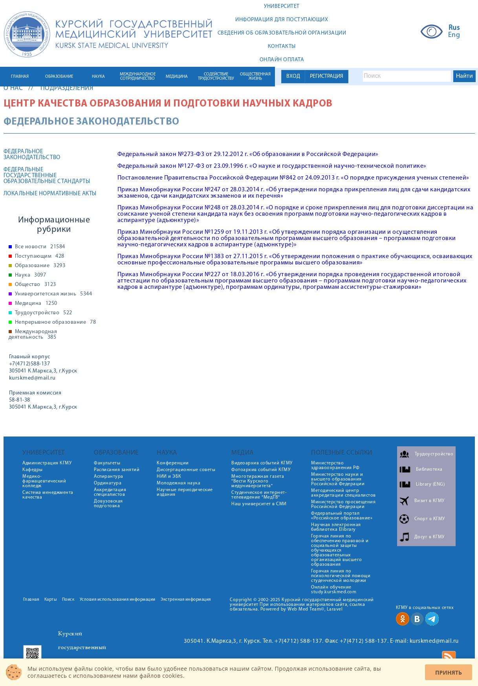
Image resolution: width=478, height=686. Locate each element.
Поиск (68, 600)
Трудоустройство (43, 313)
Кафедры (32, 470)
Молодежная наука (178, 483)
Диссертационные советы (186, 470)
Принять (448, 672)
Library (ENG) (430, 484)
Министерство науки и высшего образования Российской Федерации (337, 479)
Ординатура (107, 483)
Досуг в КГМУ (429, 537)
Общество (35, 285)
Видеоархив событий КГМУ (262, 463)
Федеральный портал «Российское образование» (341, 516)
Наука (30, 275)
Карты (50, 600)
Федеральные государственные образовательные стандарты (47, 176)
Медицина (36, 303)
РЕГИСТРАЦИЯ (326, 76)
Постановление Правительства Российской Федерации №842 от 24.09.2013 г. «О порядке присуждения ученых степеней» (293, 178)
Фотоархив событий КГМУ (260, 470)
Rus (454, 28)
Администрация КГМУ (46, 463)
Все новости (40, 247)
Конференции (173, 463)
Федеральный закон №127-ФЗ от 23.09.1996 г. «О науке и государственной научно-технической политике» (272, 166)
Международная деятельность (33, 334)
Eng (454, 35)
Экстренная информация (186, 600)
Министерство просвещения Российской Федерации (343, 504)
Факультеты (107, 463)
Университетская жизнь (53, 294)
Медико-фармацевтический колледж (44, 481)
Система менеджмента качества (47, 495)
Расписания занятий (116, 470)
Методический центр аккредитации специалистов (343, 493)
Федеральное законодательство (32, 155)
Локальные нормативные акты (50, 194)
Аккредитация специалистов (110, 492)
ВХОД (293, 76)
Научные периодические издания (185, 492)
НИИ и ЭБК (169, 476)
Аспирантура (108, 476)
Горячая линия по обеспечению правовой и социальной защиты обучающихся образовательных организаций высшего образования (339, 550)
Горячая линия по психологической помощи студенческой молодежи (340, 576)
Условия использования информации (118, 600)
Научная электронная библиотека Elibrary (336, 527)
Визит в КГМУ (429, 501)
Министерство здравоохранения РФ (335, 465)
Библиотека (429, 469)
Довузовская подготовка (108, 503)
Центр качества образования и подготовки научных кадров (168, 104)
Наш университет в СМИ (259, 504)
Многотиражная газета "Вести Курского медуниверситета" (257, 481)
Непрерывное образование (55, 322)
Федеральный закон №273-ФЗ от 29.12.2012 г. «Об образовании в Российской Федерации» (248, 154)
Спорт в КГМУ (429, 519)
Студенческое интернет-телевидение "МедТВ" (259, 495)
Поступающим (39, 256)
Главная (31, 600)
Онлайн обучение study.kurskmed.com (333, 589)
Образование (40, 266)
